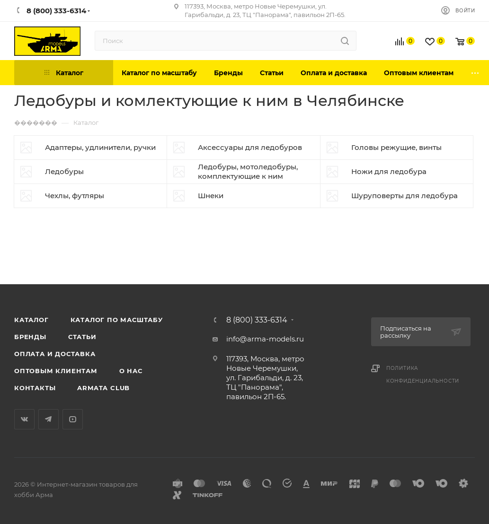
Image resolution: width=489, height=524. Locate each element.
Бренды (30, 337)
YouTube (72, 419)
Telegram (48, 419)
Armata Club (103, 388)
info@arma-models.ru (265, 338)
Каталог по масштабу (117, 319)
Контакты (34, 388)
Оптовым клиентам (56, 371)
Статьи (82, 337)
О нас (130, 371)
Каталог (31, 319)
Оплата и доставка (55, 354)
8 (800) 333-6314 (256, 320)
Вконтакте (24, 419)
